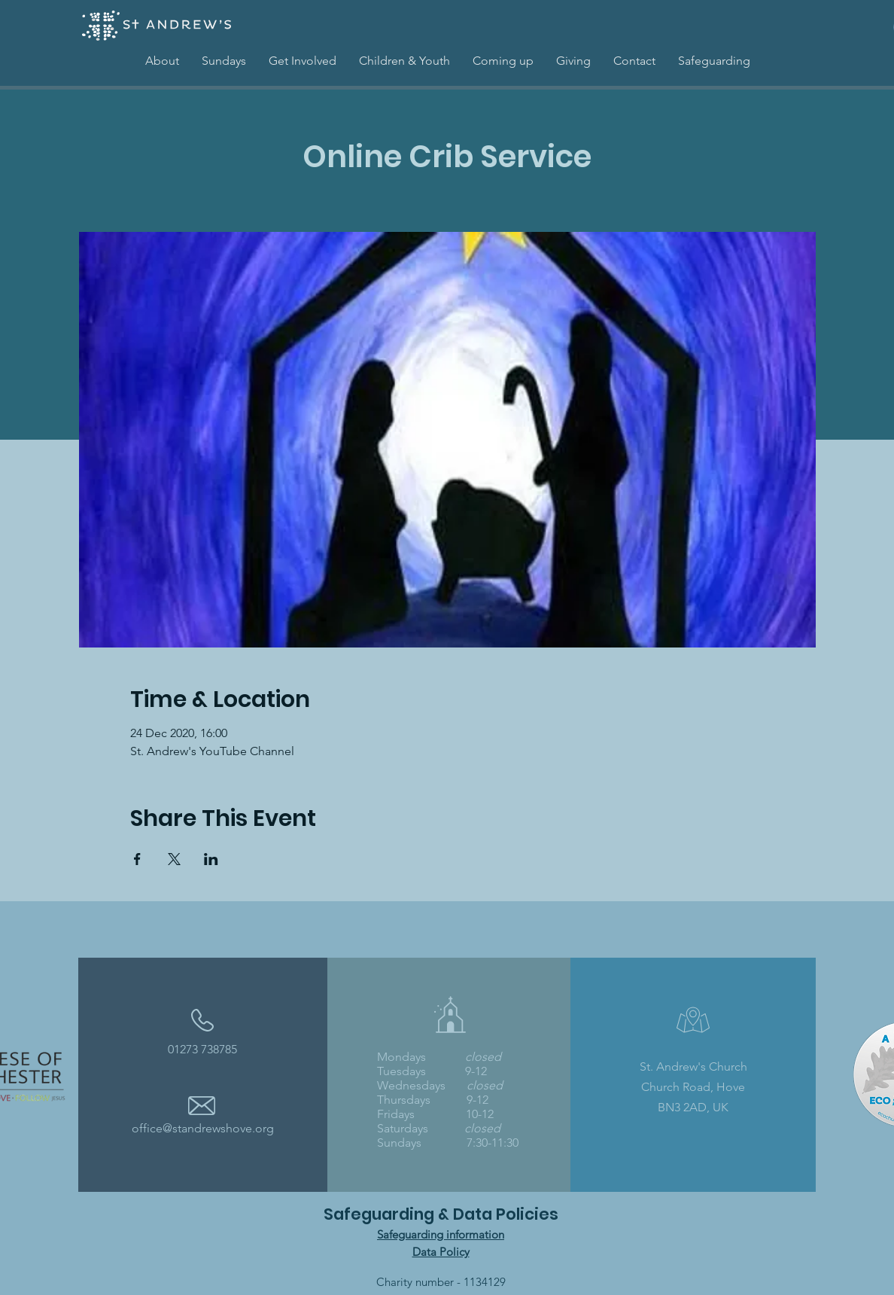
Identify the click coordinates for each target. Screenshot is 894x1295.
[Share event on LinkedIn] (211, 859)
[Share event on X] (174, 859)
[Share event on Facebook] (137, 859)
